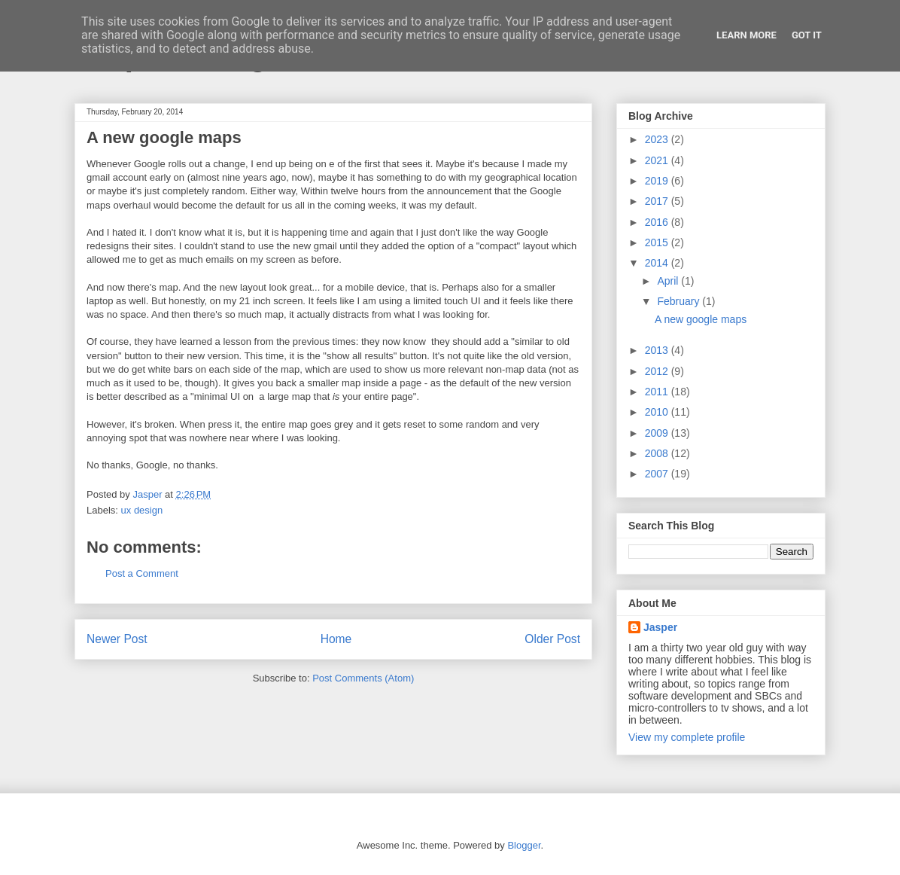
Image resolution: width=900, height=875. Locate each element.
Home (336, 639)
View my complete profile (686, 737)
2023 (658, 139)
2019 (658, 181)
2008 (658, 453)
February (679, 301)
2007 (658, 474)
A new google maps (700, 319)
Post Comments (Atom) (363, 678)
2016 (658, 222)
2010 (658, 412)
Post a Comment (141, 573)
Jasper (660, 627)
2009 (658, 433)
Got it (807, 35)
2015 (658, 242)
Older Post (552, 639)
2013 (658, 350)
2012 (658, 371)
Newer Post (117, 639)
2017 (658, 201)
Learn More (746, 35)
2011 (658, 392)
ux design (142, 510)
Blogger (523, 845)
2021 (658, 160)
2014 (658, 263)
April (669, 281)
